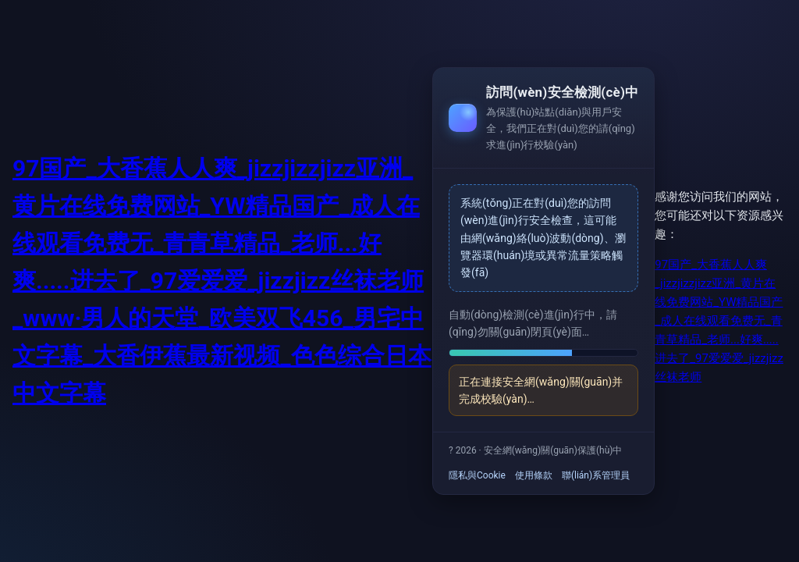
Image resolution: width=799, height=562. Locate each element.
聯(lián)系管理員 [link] (596, 475)
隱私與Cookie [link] (477, 475)
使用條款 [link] (533, 475)
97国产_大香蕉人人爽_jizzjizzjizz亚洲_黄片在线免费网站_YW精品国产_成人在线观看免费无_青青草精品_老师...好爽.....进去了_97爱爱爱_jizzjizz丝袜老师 (719, 321)
